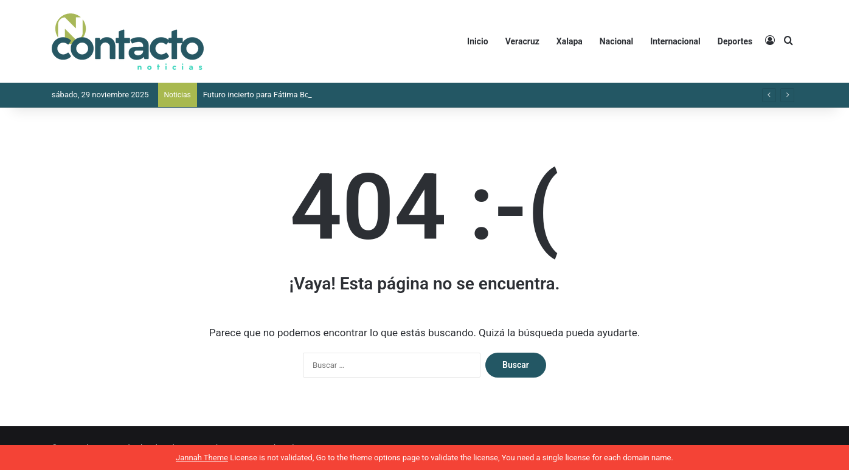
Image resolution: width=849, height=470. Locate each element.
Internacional (675, 41)
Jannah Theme (202, 457)
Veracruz (522, 41)
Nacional (616, 41)
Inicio (477, 41)
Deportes (735, 41)
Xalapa (569, 41)
